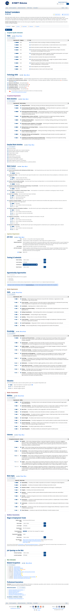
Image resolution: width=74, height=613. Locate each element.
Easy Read (24, 26)
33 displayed (11, 333)
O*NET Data (29, 7)
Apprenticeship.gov (30, 284)
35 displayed (11, 294)
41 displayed (11, 101)
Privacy (59, 608)
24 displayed (11, 37)
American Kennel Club (13, 592)
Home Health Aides (17, 573)
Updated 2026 (65, 14)
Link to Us (34, 608)
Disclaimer (63, 608)
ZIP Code (25, 262)
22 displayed (11, 146)
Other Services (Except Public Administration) (32, 539)
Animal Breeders (17, 566)
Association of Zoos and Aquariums (16, 598)
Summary (8, 26)
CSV (21, 36)
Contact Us (18, 608)
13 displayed (21, 587)
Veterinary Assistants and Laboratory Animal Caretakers (25, 576)
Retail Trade (25, 542)
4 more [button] (15, 81)
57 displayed (11, 168)
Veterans (30, 26)
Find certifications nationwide (30, 264)
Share (63, 7)
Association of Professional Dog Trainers (17, 594)
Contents (8, 29)
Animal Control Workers (18, 568)
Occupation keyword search (62, 2)
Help (7, 7)
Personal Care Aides (18, 575)
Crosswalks (35, 7)
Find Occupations (12, 7)
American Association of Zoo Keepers (16, 589)
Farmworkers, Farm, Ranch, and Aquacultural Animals (24, 571)
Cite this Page (39, 608)
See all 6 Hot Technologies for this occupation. (19, 92)
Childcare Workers (17, 570)
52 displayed (11, 397)
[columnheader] (13, 40)
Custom (17, 26)
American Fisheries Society (14, 591)
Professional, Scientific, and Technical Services (32, 540)
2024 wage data (21, 544)
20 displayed (11, 478)
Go (67, 3)
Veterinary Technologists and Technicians (22, 578)
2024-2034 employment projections (32, 544)
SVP (18, 252)
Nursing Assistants (17, 574)
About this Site (55, 608)
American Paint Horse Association (15, 593)
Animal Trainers (17, 569)
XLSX (17, 36)
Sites (66, 7)
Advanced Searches (21, 7)
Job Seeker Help (13, 608)
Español (37, 26)
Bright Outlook (57, 14)
